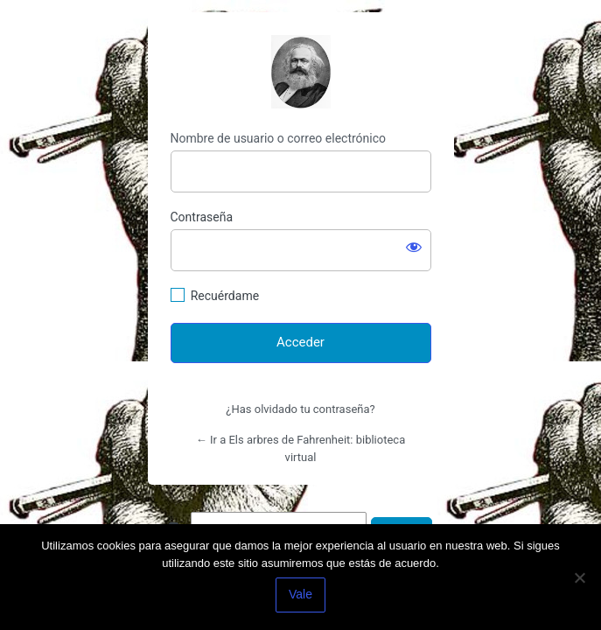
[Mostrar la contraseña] (413, 246)
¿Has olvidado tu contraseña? (300, 409)
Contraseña (202, 217)
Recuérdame (225, 296)
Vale (300, 594)
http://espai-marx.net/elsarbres (301, 71)
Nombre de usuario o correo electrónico (279, 138)
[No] (579, 577)
